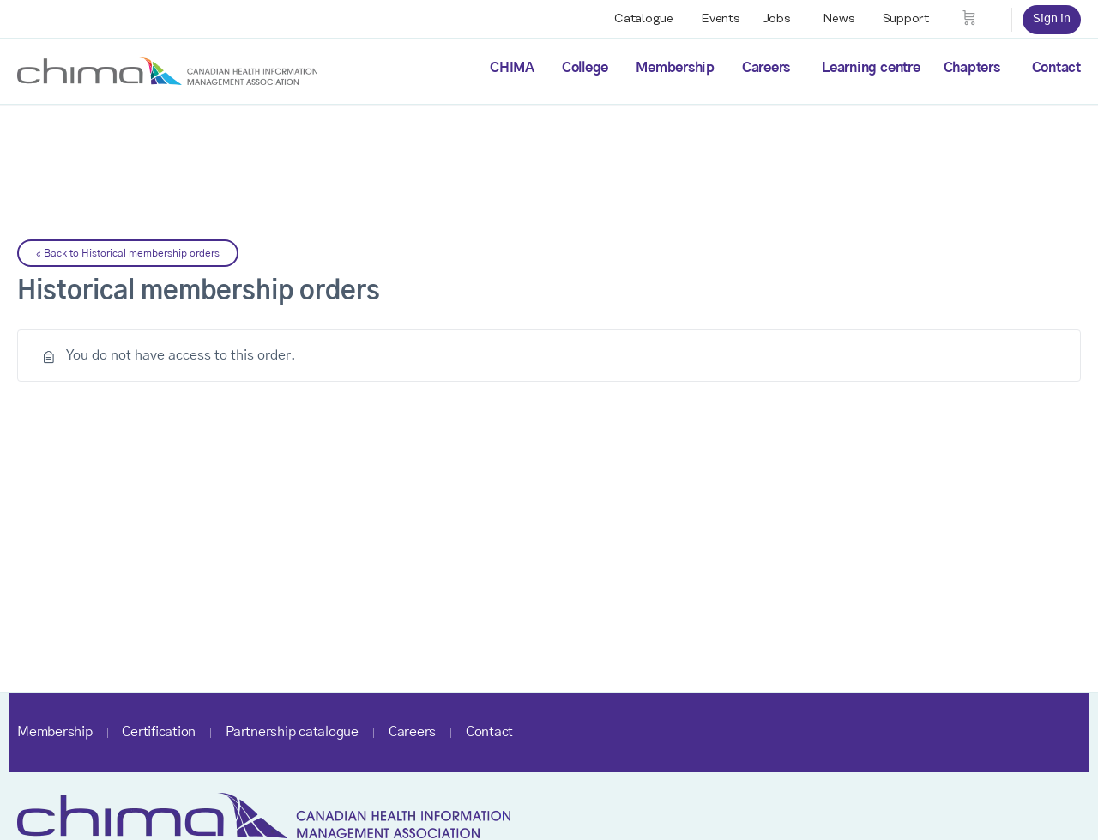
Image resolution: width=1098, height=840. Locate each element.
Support (906, 19)
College (585, 68)
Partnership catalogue (292, 732)
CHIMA (512, 68)
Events (720, 19)
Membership (675, 68)
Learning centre (871, 68)
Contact (1056, 68)
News (839, 19)
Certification (159, 732)
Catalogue (643, 19)
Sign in (1052, 19)
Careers (766, 68)
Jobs (777, 19)
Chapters (972, 68)
